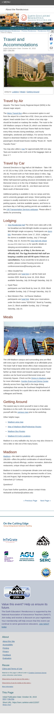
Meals (22, 92)
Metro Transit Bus (14, 113)
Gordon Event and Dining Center (34, 381)
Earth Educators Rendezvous (10, 31)
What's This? (7, 704)
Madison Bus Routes (16, 431)
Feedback (7, 655)
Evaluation (7, 658)
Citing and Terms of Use (12, 669)
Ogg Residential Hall (16, 225)
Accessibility (8, 645)
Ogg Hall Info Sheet (39, 241)
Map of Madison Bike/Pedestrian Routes (24, 427)
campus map (22, 412)
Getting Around (33, 92)
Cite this (11, 50)
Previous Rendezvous (29, 31)
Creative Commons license (37, 672)
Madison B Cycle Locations (19, 436)
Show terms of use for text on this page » (15, 679)
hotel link (25, 274)
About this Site (9, 641)
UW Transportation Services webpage (22, 209)
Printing (6, 648)
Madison (6, 456)
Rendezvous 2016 (44, 31)
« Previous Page (30, 501)
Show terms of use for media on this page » (16, 683)
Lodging (15, 92)
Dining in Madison (38, 378)
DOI (5, 50)
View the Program (17, 28)
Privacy (6, 651)
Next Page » (45, 501)
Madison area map (15, 422)
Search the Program (35, 28)
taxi (23, 149)
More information (7, 686)
